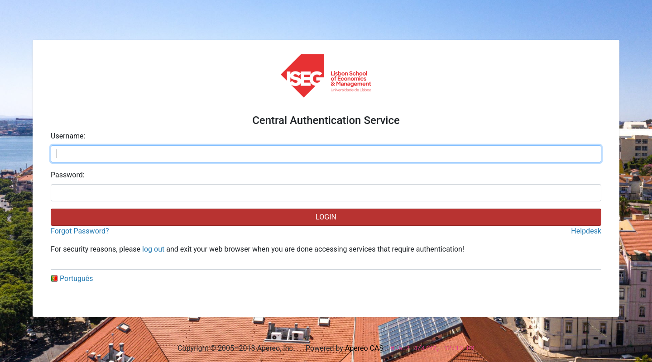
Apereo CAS (364, 348)
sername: (68, 136)
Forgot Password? (80, 231)
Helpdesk (586, 231)
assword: (68, 175)
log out (153, 249)
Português (72, 278)
